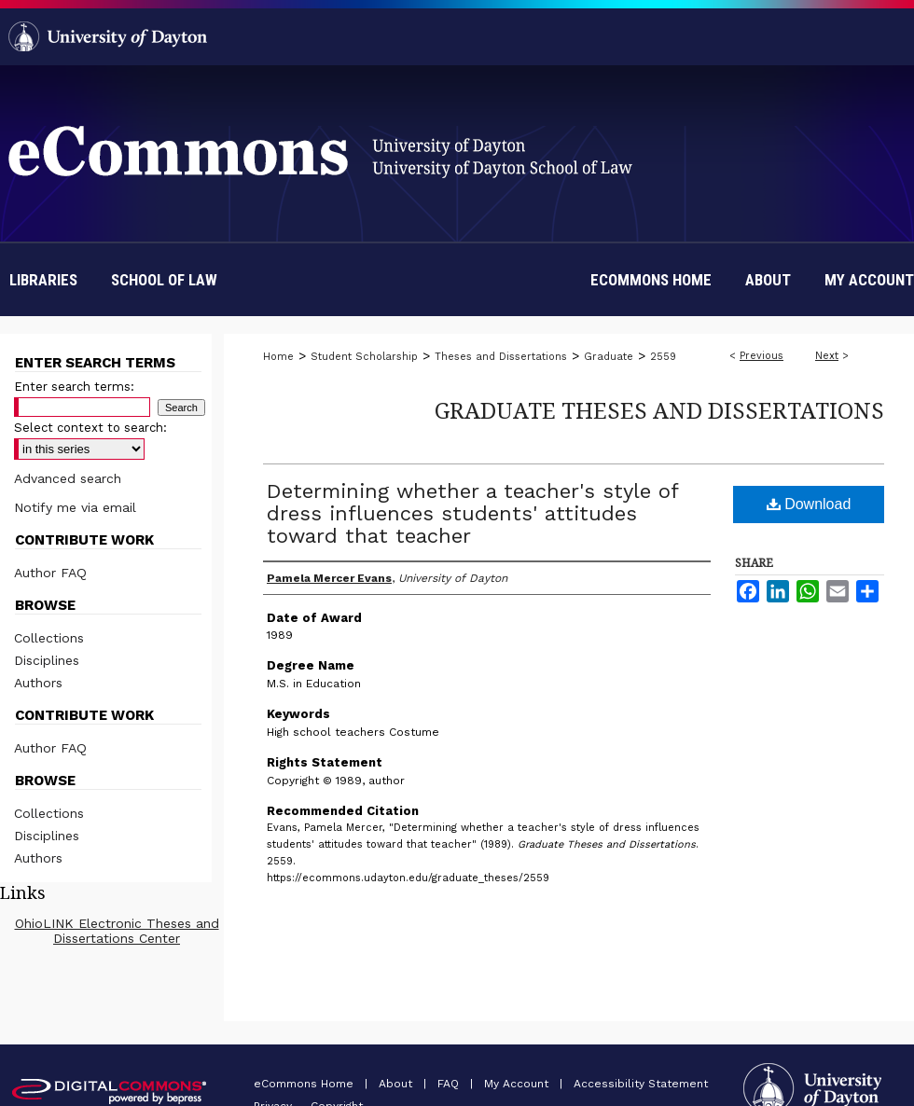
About (397, 1083)
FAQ (450, 1083)
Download (809, 504)
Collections (49, 637)
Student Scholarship (364, 357)
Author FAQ (50, 572)
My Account (518, 1083)
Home (278, 357)
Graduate (608, 357)
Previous (761, 356)
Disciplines (46, 660)
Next (826, 356)
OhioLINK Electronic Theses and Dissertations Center (117, 931)
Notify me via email (75, 507)
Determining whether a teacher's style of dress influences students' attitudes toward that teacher (472, 513)
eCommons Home (305, 1083)
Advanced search (67, 478)
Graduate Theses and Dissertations (659, 409)
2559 (663, 357)
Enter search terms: (74, 387)
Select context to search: (90, 428)
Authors (38, 682)
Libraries (43, 279)
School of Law (164, 279)
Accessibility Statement (641, 1083)
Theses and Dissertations (501, 357)
